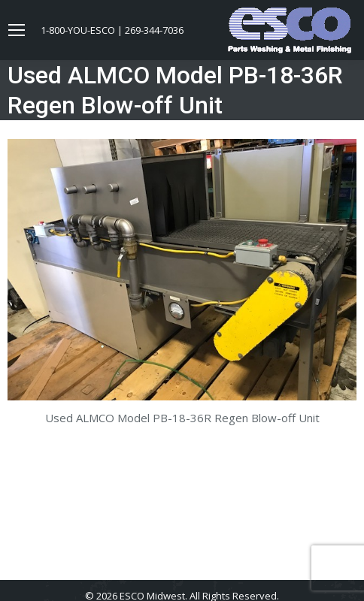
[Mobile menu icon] (17, 30)
